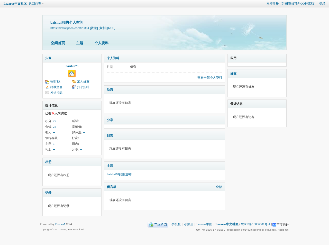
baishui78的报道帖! (119, 174)
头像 (48, 58)
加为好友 (83, 81)
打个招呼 (83, 87)
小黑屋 (188, 224)
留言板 (111, 187)
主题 (79, 43)
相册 (48, 162)
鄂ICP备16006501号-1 (255, 224)
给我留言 (56, 87)
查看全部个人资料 (209, 77)
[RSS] (111, 28)
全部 (219, 187)
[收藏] (94, 28)
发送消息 (56, 93)
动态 (110, 90)
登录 (322, 3)
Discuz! (60, 224)
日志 (110, 135)
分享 (110, 120)
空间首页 (58, 43)
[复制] (102, 28)
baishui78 (72, 66)
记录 (48, 193)
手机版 (176, 224)
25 (54, 127)
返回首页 (35, 3)
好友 (233, 73)
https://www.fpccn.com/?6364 (69, 28)
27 (54, 121)
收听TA (55, 81)
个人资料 (101, 43)
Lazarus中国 (204, 224)
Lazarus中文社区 (15, 3)
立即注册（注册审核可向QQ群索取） (292, 3)
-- (81, 121)
